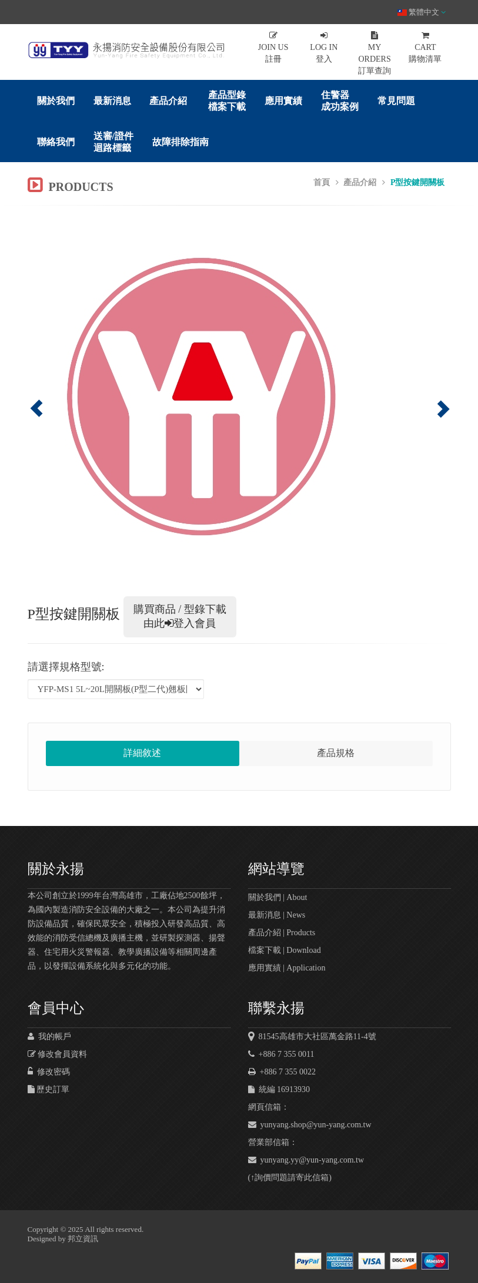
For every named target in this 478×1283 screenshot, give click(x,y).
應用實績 (283, 101)
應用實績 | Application (287, 967)
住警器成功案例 (340, 101)
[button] (59, 399)
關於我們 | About (277, 897)
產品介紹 (168, 101)
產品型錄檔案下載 (227, 101)
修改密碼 (49, 1071)
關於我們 (56, 101)
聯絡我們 (56, 142)
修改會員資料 (58, 1054)
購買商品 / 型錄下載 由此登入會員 (179, 616)
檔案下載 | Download (284, 950)
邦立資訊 (83, 1238)
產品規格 (336, 753)
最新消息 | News (277, 915)
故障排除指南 (180, 142)
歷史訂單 (49, 1089)
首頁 (321, 182)
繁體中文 (421, 12)
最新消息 (112, 101)
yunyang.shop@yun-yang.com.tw (310, 1124)
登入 (323, 47)
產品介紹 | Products (282, 932)
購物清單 (425, 47)
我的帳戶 (49, 1036)
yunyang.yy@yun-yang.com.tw (306, 1160)
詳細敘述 (142, 753)
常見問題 (396, 101)
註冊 (273, 47)
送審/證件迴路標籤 (113, 142)
